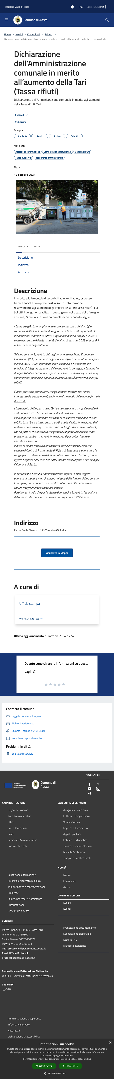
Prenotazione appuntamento (79, 928)
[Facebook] (89, 784)
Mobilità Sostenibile (74, 852)
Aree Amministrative (19, 816)
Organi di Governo (18, 810)
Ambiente (13, 893)
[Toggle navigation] (7, 20)
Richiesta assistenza (74, 946)
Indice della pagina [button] (29, 246)
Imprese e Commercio (75, 828)
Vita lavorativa (71, 822)
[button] (57, 1073)
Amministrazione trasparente (24, 1018)
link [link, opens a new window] (89, 1058)
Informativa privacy (19, 1024)
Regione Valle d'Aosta (17, 7)
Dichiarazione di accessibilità (24, 1036)
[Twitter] (98, 784)
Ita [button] (83, 7)
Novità (19, 34)
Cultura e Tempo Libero (76, 816)
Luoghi (67, 903)
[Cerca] (107, 20)
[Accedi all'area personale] (72, 7)
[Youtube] (89, 789)
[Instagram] (98, 789)
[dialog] (57, 1059)
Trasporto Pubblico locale (77, 858)
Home (7, 34)
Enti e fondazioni (17, 828)
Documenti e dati (17, 846)
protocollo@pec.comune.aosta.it (27, 948)
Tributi (48, 34)
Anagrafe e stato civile (76, 810)
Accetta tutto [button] (44, 1065)
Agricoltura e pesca (18, 911)
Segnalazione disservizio (77, 934)
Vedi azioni (22, 122)
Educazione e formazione (22, 875)
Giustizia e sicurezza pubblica (24, 881)
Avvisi (66, 887)
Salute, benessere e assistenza (25, 899)
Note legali (14, 1030)
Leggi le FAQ (70, 940)
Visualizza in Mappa (57, 553)
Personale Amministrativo (22, 840)
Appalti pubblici (72, 834)
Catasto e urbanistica (75, 840)
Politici (11, 834)
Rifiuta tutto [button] (70, 1065)
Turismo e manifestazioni (77, 846)
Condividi (22, 115)
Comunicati (33, 34)
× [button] (110, 1042)
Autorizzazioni (16, 905)
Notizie (67, 875)
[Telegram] (89, 793)
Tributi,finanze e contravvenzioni (26, 887)
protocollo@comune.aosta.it (18, 958)
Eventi (67, 909)
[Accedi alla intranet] (96, 7)
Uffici (11, 822)
